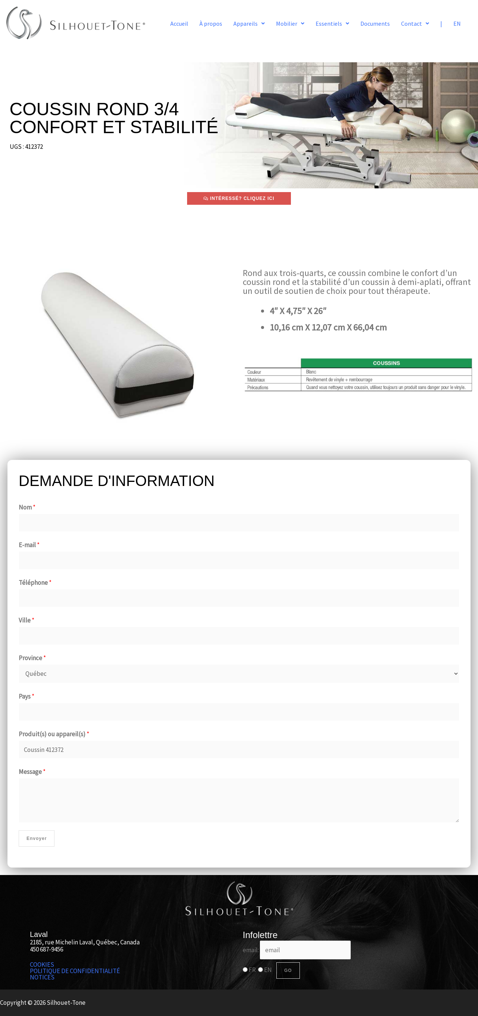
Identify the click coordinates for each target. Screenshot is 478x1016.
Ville (26, 620)
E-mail (29, 545)
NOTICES (42, 977)
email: (297, 950)
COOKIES (42, 965)
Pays (26, 696)
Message (32, 772)
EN (457, 23)
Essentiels (332, 23)
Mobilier (290, 23)
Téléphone (35, 582)
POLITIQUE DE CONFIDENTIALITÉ (75, 971)
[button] (249, 23)
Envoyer (37, 838)
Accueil (179, 23)
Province (32, 658)
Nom (27, 507)
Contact (415, 23)
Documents (375, 23)
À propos (210, 23)
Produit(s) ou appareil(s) (54, 734)
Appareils (249, 23)
